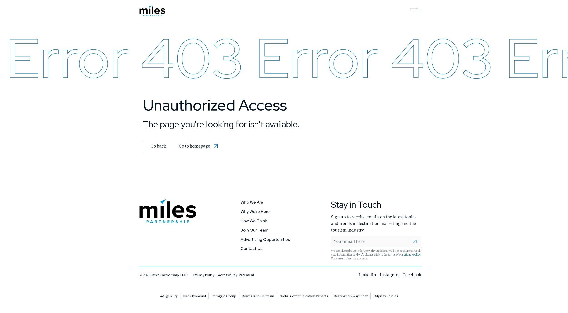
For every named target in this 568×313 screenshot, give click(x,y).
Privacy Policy (203, 275)
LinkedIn (367, 274)
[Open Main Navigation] (415, 10)
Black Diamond (194, 296)
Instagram (390, 274)
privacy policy (412, 254)
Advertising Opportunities (265, 239)
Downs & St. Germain (258, 296)
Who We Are (252, 202)
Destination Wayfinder (351, 296)
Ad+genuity (168, 296)
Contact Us (251, 248)
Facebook (412, 274)
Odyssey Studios (386, 296)
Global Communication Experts (304, 296)
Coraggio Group (224, 296)
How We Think (254, 220)
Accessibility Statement (236, 275)
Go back (158, 146)
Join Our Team (255, 229)
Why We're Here (255, 211)
